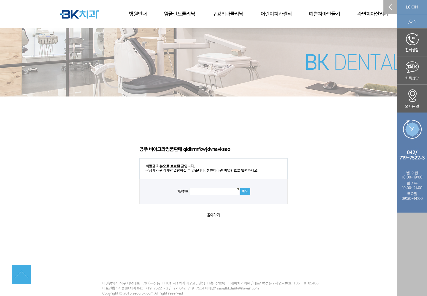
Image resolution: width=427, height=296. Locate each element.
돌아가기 (213, 215)
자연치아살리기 (372, 14)
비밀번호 (182, 191)
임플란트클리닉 (179, 14)
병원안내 (138, 14)
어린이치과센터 (276, 14)
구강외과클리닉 (227, 14)
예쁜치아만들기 (324, 14)
